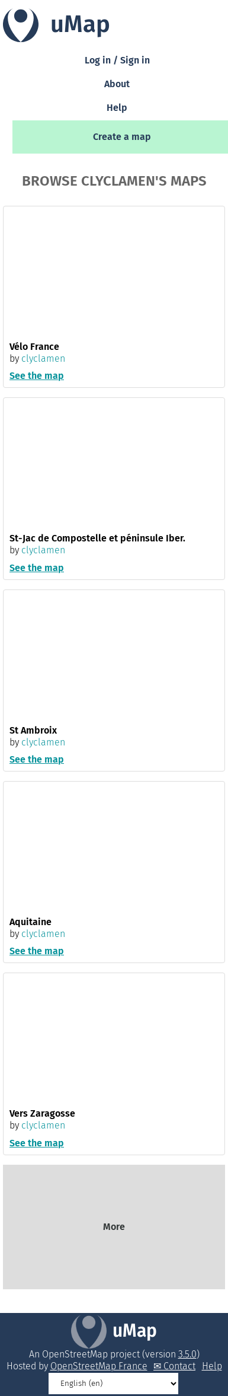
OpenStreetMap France (98, 1366)
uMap (135, 1330)
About (117, 84)
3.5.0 (187, 1354)
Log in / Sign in (117, 60)
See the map (36, 375)
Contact (179, 1366)
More (114, 1226)
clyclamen (43, 358)
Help (117, 108)
